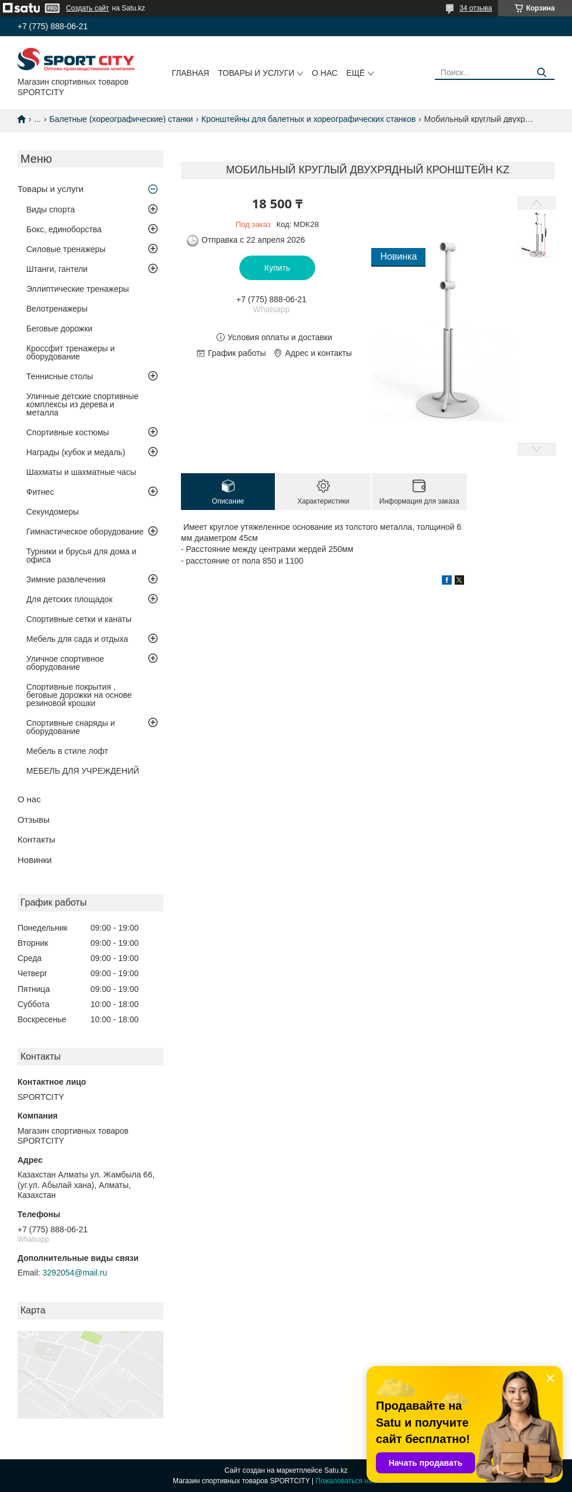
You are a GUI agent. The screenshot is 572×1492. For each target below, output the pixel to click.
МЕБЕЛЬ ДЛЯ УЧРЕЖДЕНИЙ (82, 770)
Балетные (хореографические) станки (121, 119)
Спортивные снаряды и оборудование (70, 727)
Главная (190, 73)
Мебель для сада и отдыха (77, 639)
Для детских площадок (69, 599)
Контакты (36, 839)
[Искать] (541, 72)
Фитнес (40, 492)
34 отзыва (475, 8)
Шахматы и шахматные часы (81, 472)
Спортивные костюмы (67, 432)
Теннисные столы (59, 376)
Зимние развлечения (66, 579)
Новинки (35, 860)
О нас (324, 73)
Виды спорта (50, 209)
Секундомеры (52, 511)
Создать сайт (87, 8)
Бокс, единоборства (64, 229)
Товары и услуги (256, 73)
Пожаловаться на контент (357, 1481)
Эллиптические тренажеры (77, 288)
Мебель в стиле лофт (67, 751)
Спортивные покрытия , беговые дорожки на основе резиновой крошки (79, 695)
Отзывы (34, 819)
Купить (277, 267)
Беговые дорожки (59, 328)
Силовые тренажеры (66, 249)
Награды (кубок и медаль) (75, 452)
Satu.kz (335, 1470)
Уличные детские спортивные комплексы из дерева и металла (82, 404)
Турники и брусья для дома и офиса (81, 555)
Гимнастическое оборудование (85, 531)
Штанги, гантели (57, 269)
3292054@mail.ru (75, 1272)
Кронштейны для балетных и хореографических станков (308, 119)
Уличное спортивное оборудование (65, 663)
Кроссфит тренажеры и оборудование (70, 352)
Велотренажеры (57, 308)
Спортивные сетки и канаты (78, 619)
